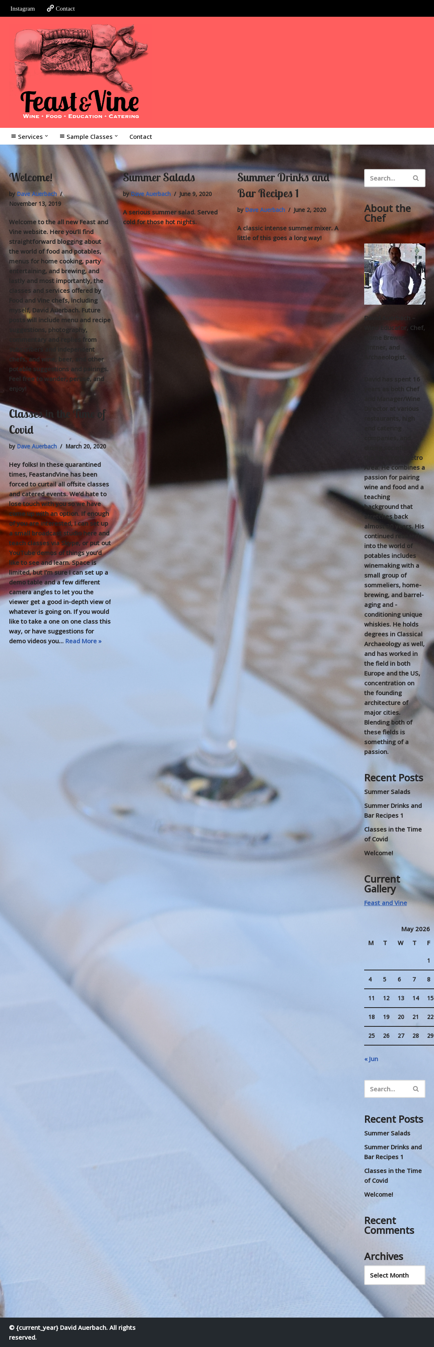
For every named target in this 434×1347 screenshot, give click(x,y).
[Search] (385, 178)
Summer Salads (159, 177)
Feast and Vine (385, 903)
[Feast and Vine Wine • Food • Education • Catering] (80, 72)
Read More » (83, 641)
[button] (46, 136)
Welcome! (31, 177)
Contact (60, 8)
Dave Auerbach (37, 194)
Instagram (23, 8)
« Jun (371, 1059)
